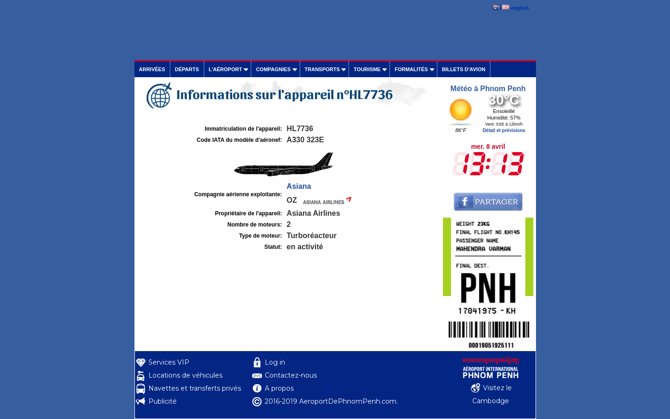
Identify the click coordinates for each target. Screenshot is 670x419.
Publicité (162, 401)
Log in (275, 362)
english (520, 8)
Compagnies (273, 69)
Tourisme (367, 69)
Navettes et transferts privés (194, 388)
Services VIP (168, 362)
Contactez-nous (291, 375)
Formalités (411, 69)
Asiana (299, 186)
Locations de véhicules (185, 375)
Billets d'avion (463, 69)
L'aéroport (225, 69)
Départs (187, 69)
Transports (322, 69)
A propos (279, 388)
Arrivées (152, 69)
